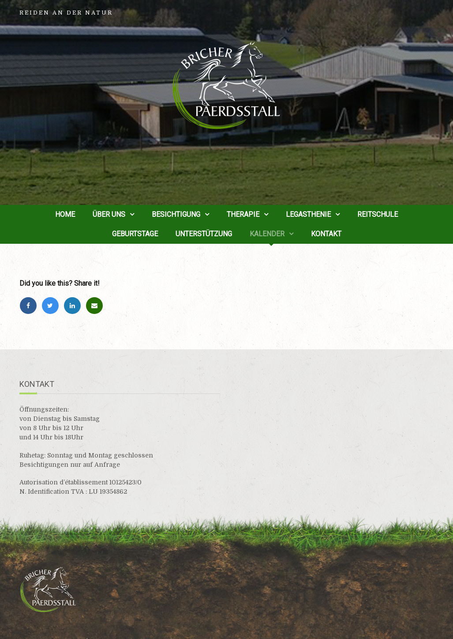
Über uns (109, 214)
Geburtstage (135, 234)
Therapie (243, 214)
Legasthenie (308, 214)
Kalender (267, 234)
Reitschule (377, 214)
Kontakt (326, 234)
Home (65, 214)
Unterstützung (204, 234)
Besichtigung (176, 214)
